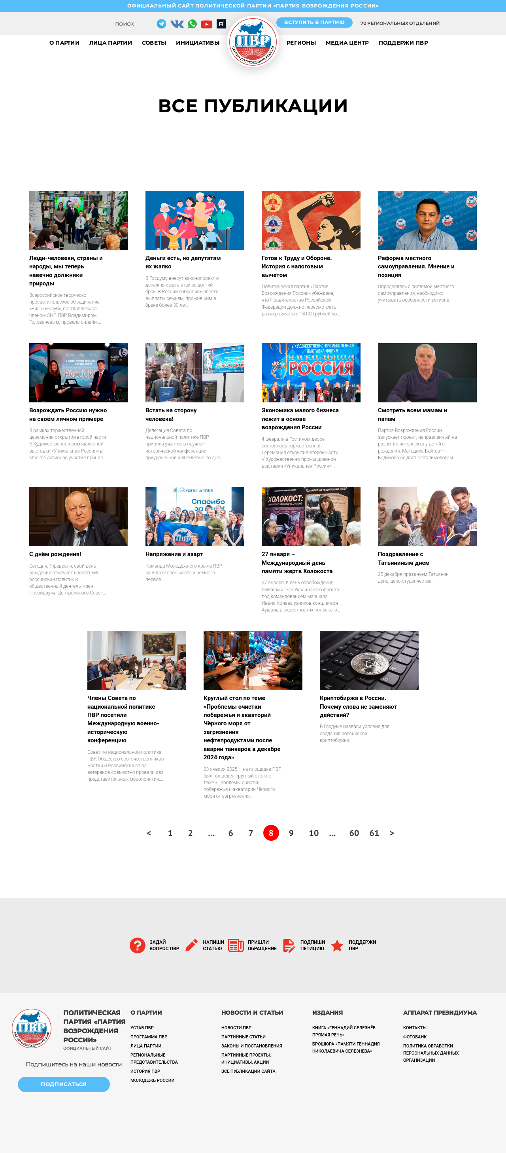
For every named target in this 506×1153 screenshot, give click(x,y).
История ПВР (145, 1071)
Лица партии (110, 43)
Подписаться (64, 1084)
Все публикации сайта (248, 1071)
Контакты (415, 1027)
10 (314, 832)
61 (375, 832)
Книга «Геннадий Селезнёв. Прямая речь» (344, 1031)
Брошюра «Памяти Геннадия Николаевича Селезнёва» (346, 1048)
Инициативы (197, 43)
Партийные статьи (243, 1037)
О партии (64, 43)
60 (354, 832)
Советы (154, 43)
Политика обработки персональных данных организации (431, 1053)
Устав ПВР (142, 1027)
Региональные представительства (154, 1059)
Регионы (301, 43)
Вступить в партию (314, 22)
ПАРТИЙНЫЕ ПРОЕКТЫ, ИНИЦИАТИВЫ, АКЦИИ (246, 1059)
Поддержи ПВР (403, 43)
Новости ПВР (236, 1027)
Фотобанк (415, 1037)
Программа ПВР (148, 1037)
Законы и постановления (251, 1046)
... (211, 832)
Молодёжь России (152, 1080)
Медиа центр (347, 43)
